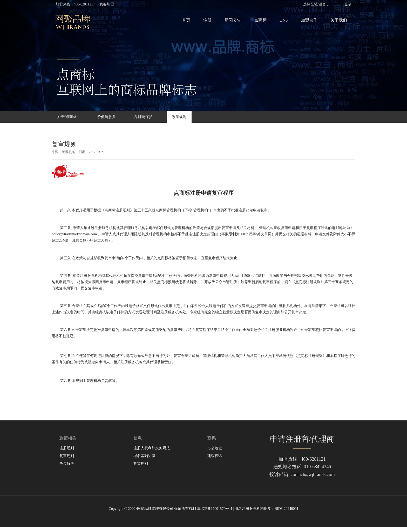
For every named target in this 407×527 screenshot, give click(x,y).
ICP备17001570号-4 (216, 509)
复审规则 (66, 456)
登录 (347, 4)
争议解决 (66, 464)
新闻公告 (233, 20)
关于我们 (338, 20)
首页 (186, 20)
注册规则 (66, 448)
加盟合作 (309, 20)
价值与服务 (106, 117)
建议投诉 (214, 456)
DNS (284, 20)
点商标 (260, 20)
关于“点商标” (67, 117)
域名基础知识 (144, 456)
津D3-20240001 (287, 509)
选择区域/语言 (314, 4)
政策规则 (179, 117)
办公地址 (214, 448)
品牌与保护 (143, 117)
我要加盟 (106, 4)
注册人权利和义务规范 (151, 448)
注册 (207, 20)
